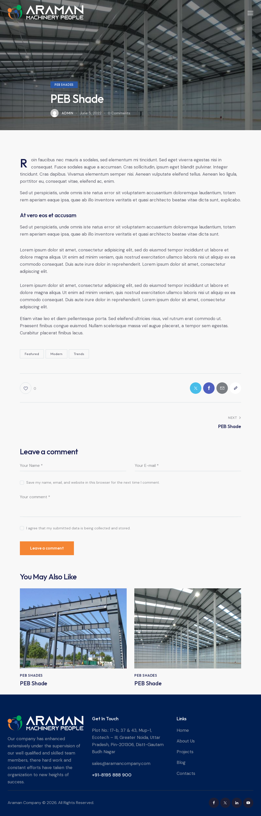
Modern (56, 354)
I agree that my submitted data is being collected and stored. (78, 528)
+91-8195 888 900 (112, 775)
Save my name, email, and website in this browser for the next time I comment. (93, 482)
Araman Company (24, 802)
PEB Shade (33, 683)
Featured (32, 354)
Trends (79, 354)
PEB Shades (64, 85)
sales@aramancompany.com (121, 763)
